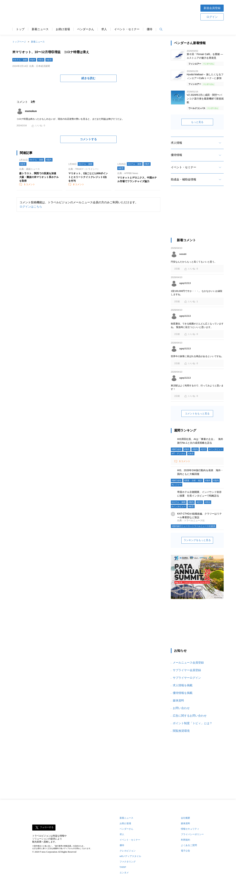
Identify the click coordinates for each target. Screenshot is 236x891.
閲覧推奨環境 (181, 730)
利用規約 (185, 839)
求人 (104, 29)
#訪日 (203, 449)
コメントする (88, 139)
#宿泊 (41, 60)
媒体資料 (178, 700)
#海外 (32, 60)
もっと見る (197, 122)
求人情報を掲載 (182, 685)
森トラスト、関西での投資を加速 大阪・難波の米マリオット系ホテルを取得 (39, 177)
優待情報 (176, 154)
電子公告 (185, 850)
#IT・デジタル (178, 453)
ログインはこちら (31, 206)
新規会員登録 (212, 8)
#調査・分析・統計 (193, 480)
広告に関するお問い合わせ (190, 715)
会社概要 (185, 818)
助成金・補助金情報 (183, 179)
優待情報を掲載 (182, 692)
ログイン (212, 16)
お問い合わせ (181, 708)
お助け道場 (63, 29)
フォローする (47, 827)
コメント (29, 184)
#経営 (49, 60)
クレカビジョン (128, 850)
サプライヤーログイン (187, 677)
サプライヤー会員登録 (187, 670)
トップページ (19, 41)
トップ (20, 29)
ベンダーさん (85, 29)
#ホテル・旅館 (20, 60)
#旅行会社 (176, 449)
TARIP (123, 867)
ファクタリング (128, 861)
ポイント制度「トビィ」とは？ (192, 723)
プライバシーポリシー (192, 834)
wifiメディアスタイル (130, 856)
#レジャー (176, 484)
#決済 (191, 453)
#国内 (49, 160)
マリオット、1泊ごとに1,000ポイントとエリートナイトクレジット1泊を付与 (88, 177)
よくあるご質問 (189, 845)
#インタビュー (216, 449)
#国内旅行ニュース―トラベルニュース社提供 (193, 526)
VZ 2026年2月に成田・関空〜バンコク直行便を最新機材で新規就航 (205, 98)
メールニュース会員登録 (188, 662)
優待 (149, 29)
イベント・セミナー (126, 29)
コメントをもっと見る (197, 413)
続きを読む (88, 78)
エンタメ (124, 872)
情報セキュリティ (190, 829)
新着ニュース (40, 29)
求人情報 (176, 142)
